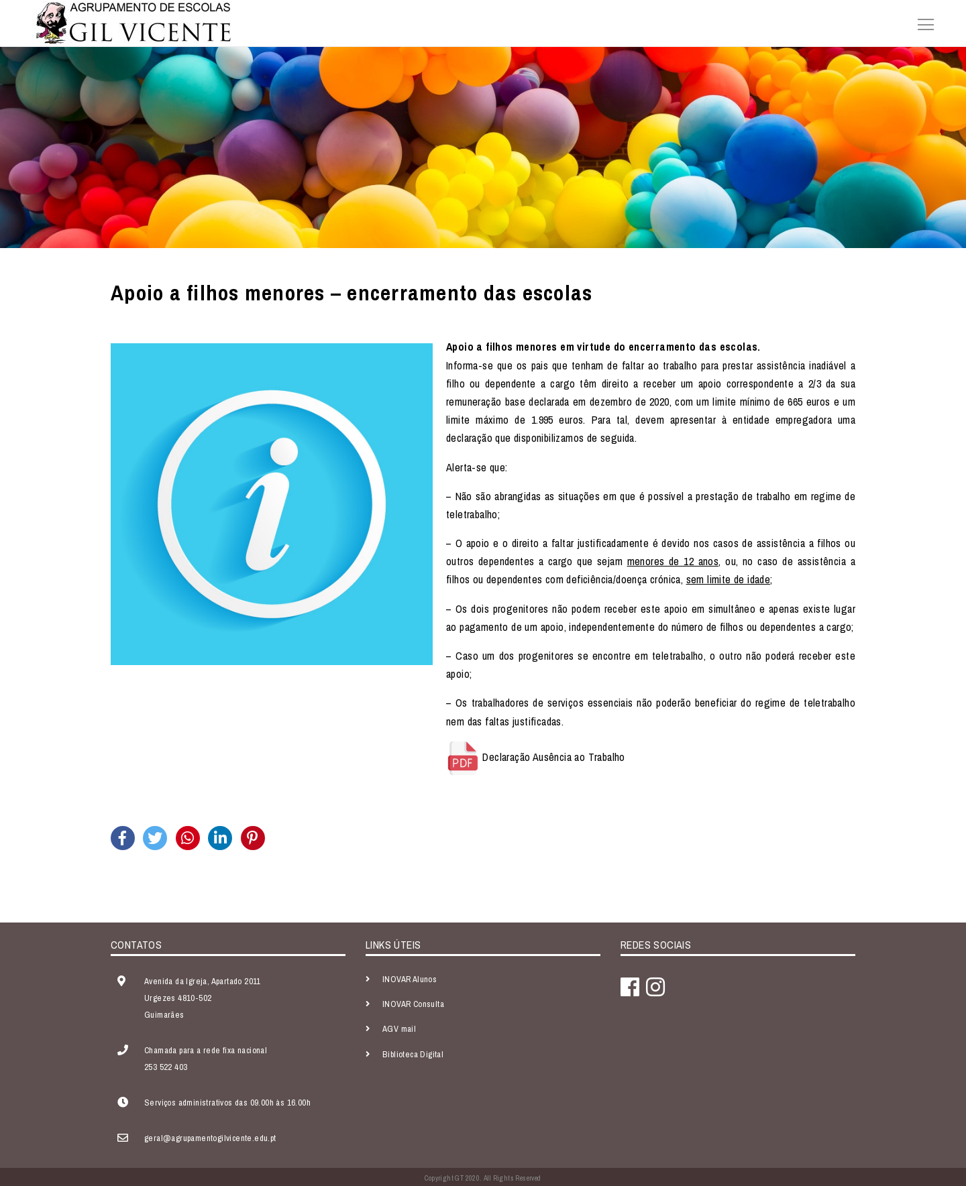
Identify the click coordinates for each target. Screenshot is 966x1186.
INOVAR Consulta (413, 1004)
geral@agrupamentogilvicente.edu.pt (210, 1138)
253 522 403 (165, 1067)
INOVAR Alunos (409, 979)
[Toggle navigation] (922, 22)
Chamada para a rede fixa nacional (205, 1050)
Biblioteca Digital (412, 1054)
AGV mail (399, 1028)
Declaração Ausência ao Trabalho (553, 757)
